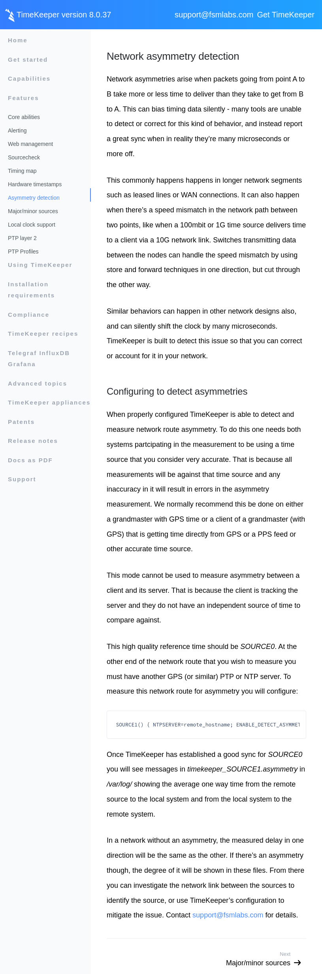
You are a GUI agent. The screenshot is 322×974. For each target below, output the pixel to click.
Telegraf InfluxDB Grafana (39, 359)
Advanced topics (37, 383)
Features (23, 98)
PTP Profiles (23, 251)
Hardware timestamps (35, 184)
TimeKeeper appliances (49, 402)
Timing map (22, 171)
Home (18, 40)
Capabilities (29, 78)
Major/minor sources (33, 211)
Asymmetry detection (34, 198)
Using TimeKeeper (40, 264)
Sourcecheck (24, 157)
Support (22, 479)
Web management (30, 144)
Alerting (17, 130)
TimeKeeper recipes (43, 333)
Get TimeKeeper (285, 14)
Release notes (33, 440)
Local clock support (31, 224)
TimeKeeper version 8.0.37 (64, 14)
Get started (28, 59)
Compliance (28, 314)
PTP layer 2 (22, 238)
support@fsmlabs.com (214, 14)
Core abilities (24, 117)
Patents (21, 421)
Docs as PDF (30, 460)
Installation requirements (31, 290)
